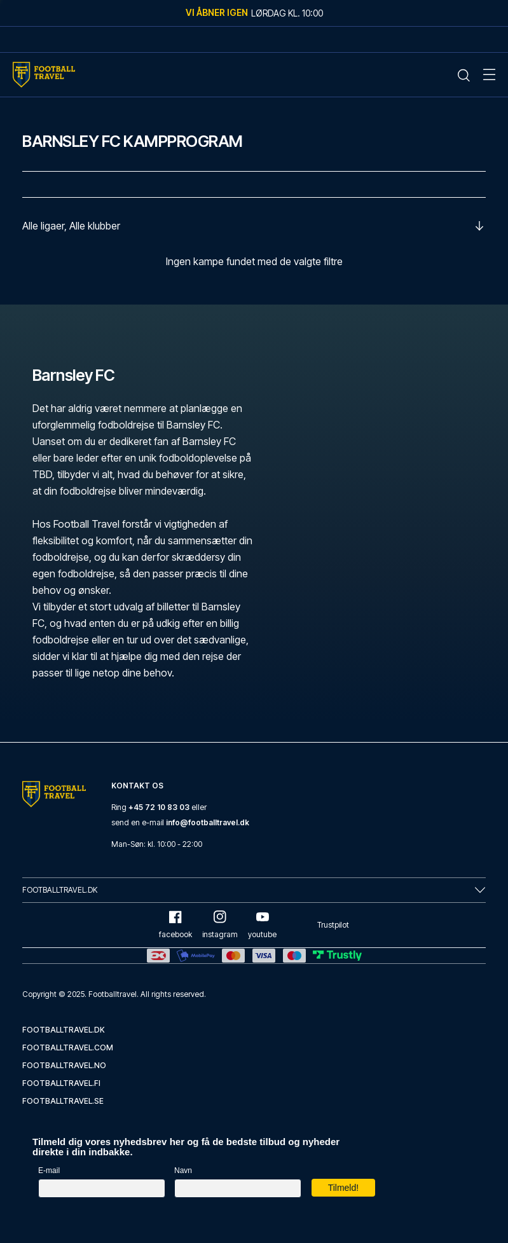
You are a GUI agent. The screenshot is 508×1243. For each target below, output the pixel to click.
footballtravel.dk (63, 1029)
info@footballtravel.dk (207, 822)
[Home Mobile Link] (44, 75)
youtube (262, 924)
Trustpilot (333, 925)
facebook (175, 924)
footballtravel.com (67, 1047)
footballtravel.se (63, 1101)
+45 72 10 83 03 (158, 807)
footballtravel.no (64, 1065)
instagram (220, 924)
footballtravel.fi (61, 1083)
